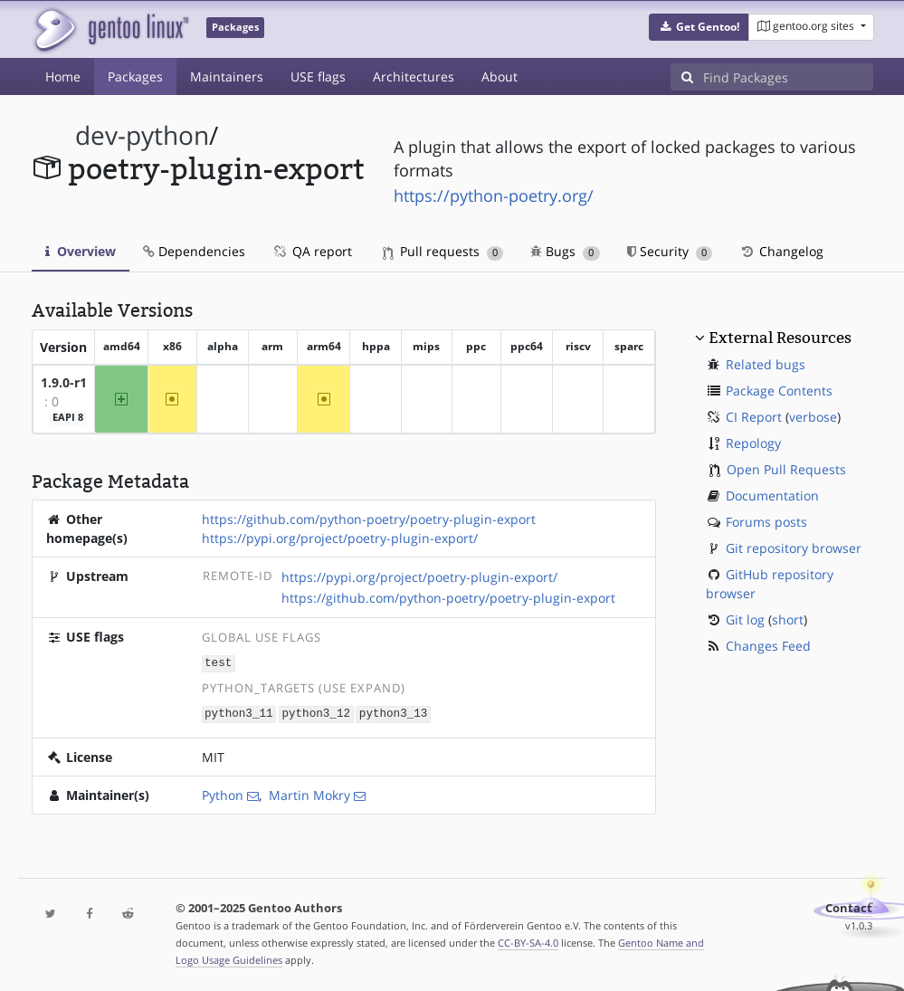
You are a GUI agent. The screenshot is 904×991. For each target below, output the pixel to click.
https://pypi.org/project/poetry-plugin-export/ (340, 538)
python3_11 (239, 711)
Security (670, 251)
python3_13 (393, 711)
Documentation (772, 495)
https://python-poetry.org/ (494, 195)
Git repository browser (793, 548)
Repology (753, 443)
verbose (813, 416)
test (218, 662)
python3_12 (315, 711)
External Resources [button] (780, 338)
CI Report (754, 416)
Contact (848, 906)
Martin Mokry (309, 793)
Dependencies (194, 251)
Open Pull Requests (786, 469)
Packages (135, 76)
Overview (80, 251)
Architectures (413, 76)
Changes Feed (768, 645)
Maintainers (226, 76)
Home (63, 76)
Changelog (781, 251)
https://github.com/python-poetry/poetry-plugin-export (369, 519)
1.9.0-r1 (64, 382)
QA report (312, 251)
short (788, 619)
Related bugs (765, 364)
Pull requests (443, 251)
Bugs (565, 251)
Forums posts (766, 521)
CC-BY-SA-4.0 (528, 941)
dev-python (142, 135)
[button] (699, 27)
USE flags (318, 76)
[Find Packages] (788, 77)
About (499, 76)
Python (222, 793)
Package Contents (779, 390)
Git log (745, 619)
